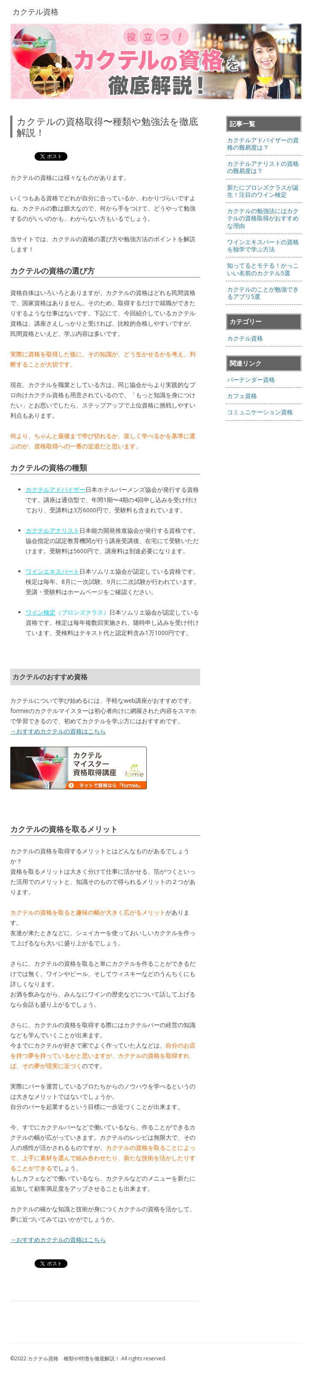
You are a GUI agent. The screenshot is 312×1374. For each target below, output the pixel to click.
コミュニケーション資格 (260, 412)
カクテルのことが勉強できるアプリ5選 (263, 292)
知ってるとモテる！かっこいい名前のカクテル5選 (263, 269)
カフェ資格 (242, 396)
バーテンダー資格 (251, 379)
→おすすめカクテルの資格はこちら (58, 731)
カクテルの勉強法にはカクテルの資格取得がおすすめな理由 (263, 218)
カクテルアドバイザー (55, 489)
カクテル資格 (245, 338)
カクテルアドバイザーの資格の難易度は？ (263, 143)
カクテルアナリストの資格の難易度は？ (263, 167)
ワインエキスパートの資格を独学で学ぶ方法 (263, 245)
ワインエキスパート (52, 571)
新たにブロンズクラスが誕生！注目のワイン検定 (263, 191)
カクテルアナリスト (52, 530)
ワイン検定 (40, 612)
